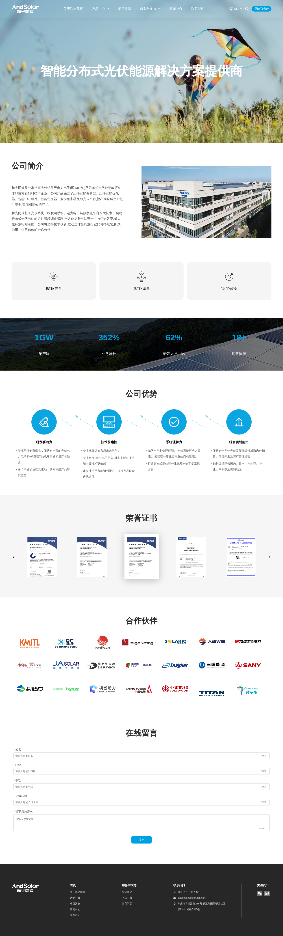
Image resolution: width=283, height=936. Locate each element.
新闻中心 (175, 9)
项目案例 (124, 9)
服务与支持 (148, 9)
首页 (73, 885)
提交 (141, 839)
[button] (13, 556)
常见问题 (127, 903)
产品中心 (98, 9)
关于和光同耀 (73, 9)
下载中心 (127, 897)
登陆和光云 (261, 8)
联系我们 (197, 9)
